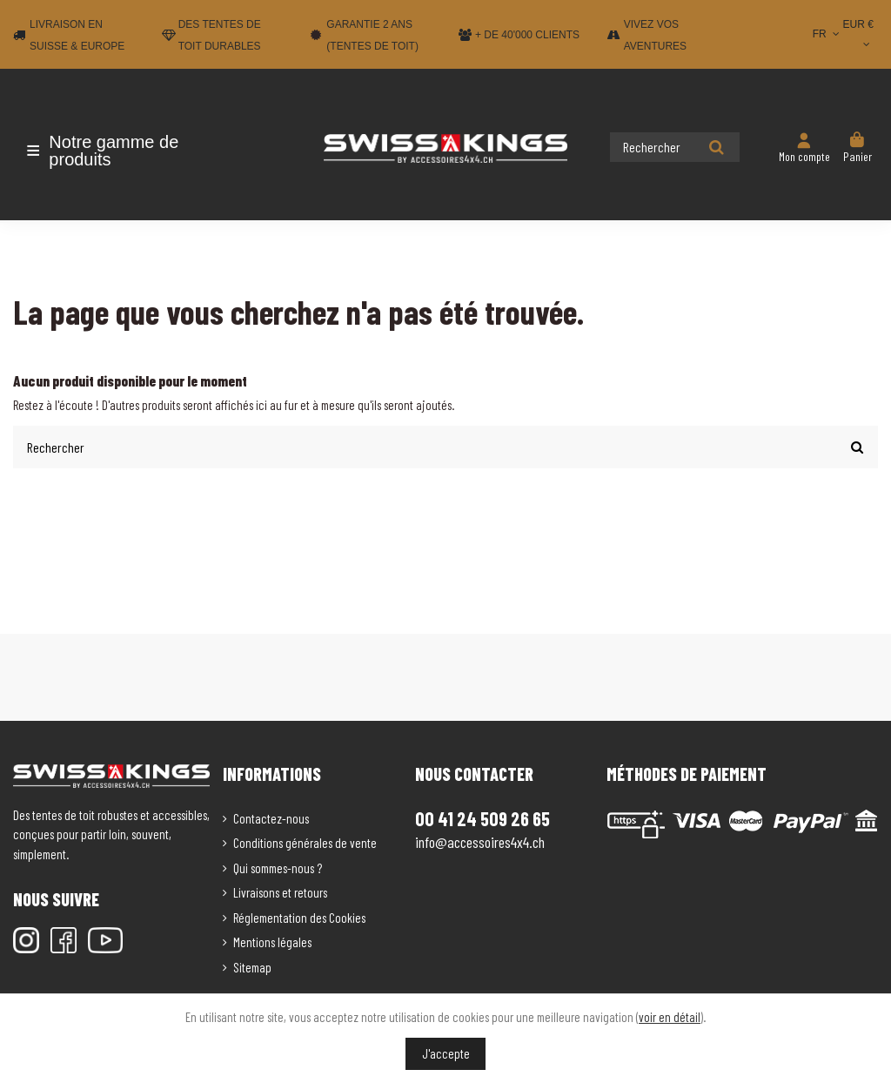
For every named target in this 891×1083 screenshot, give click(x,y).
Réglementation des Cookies (299, 916)
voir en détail (669, 1017)
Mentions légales (272, 941)
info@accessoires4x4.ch (480, 841)
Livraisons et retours (280, 891)
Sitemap (252, 965)
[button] (115, 150)
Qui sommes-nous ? (277, 866)
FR (828, 34)
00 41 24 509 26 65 (482, 817)
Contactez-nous (271, 816)
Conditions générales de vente (305, 842)
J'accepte (446, 1053)
